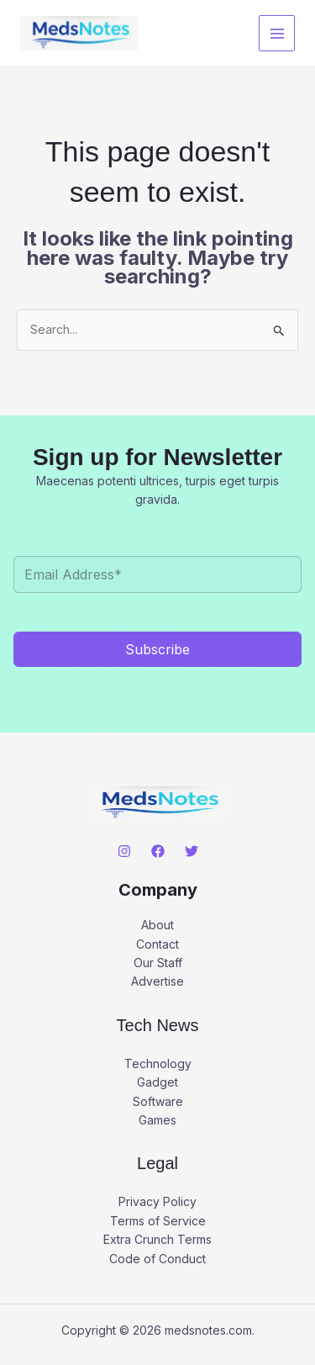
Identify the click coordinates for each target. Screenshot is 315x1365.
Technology (158, 1063)
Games (157, 1120)
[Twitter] (191, 851)
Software (158, 1101)
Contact (157, 944)
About (157, 925)
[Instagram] (124, 851)
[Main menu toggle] (277, 33)
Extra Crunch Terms (157, 1239)
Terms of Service (158, 1221)
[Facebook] (158, 851)
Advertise (157, 981)
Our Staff (158, 962)
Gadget (157, 1082)
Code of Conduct (157, 1258)
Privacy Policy (157, 1201)
